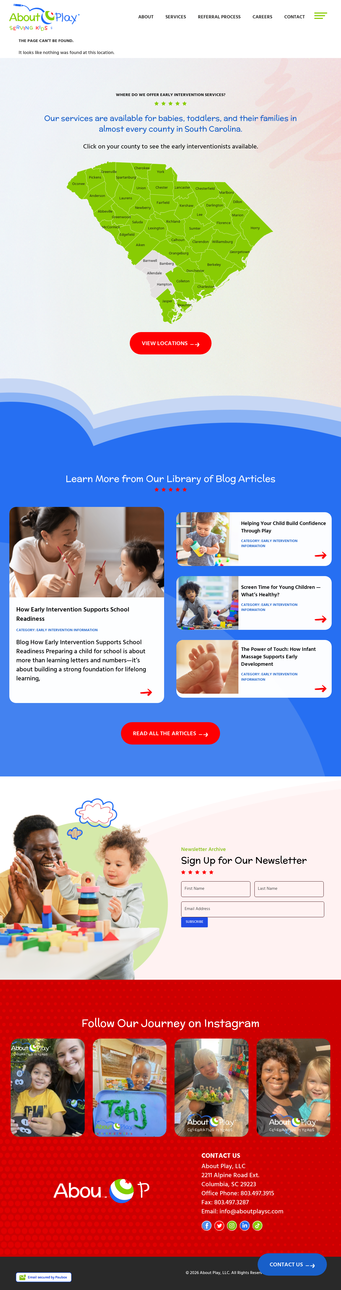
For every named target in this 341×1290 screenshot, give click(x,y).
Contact (294, 17)
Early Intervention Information (67, 630)
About (145, 17)
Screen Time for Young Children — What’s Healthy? (281, 591)
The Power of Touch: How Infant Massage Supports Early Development (278, 657)
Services (175, 17)
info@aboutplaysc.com (251, 1212)
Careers (262, 17)
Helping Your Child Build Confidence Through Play (283, 527)
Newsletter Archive (203, 850)
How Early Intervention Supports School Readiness (72, 615)
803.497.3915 (257, 1194)
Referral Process (219, 17)
